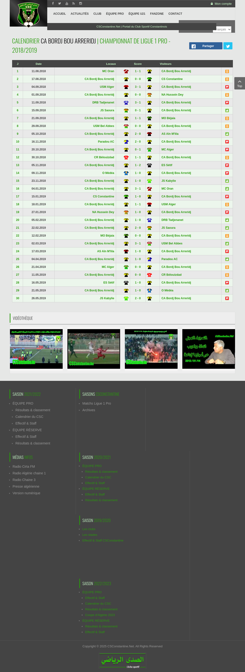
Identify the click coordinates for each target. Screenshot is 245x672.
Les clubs (88, 529)
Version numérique (26, 493)
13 (17, 165)
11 (17, 149)
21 (17, 227)
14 (17, 173)
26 (17, 267)
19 (17, 212)
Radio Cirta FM (24, 466)
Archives (88, 410)
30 (17, 298)
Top (239, 83)
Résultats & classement (32, 410)
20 (17, 220)
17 (17, 196)
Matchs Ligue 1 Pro (96, 403)
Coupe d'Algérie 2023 (100, 615)
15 (17, 180)
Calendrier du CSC (29, 417)
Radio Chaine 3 (24, 480)
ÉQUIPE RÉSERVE (27, 430)
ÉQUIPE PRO (23, 403)
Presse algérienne (26, 486)
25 (17, 259)
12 (17, 157)
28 (17, 282)
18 (17, 204)
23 (17, 243)
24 (17, 251)
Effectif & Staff (25, 423)
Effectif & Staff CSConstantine (102, 540)
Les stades (89, 535)
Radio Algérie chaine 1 (29, 473)
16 (17, 188)
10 (17, 141)
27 (17, 274)
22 (17, 235)
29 (17, 290)
